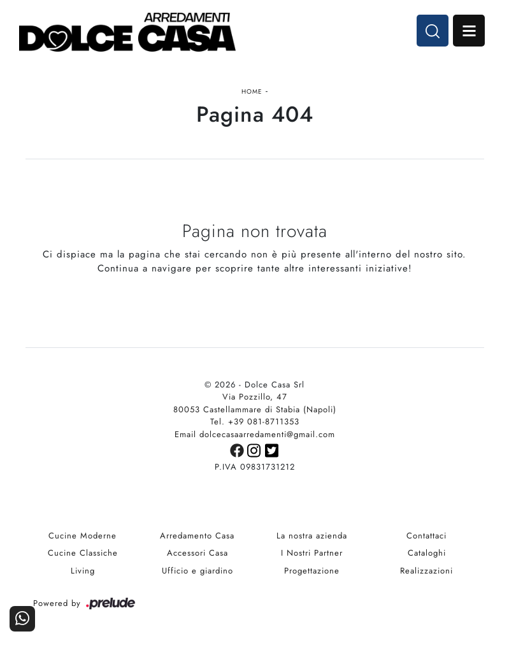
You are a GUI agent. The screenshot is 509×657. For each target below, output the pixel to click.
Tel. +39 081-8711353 (254, 421)
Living (83, 571)
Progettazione (312, 571)
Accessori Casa (197, 553)
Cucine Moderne (82, 536)
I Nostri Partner (312, 553)
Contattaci (426, 536)
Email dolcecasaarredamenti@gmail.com (255, 434)
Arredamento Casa (197, 536)
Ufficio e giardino (197, 571)
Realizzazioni (426, 571)
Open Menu (469, 31)
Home (251, 91)
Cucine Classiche (83, 553)
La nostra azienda (311, 536)
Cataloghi (427, 553)
